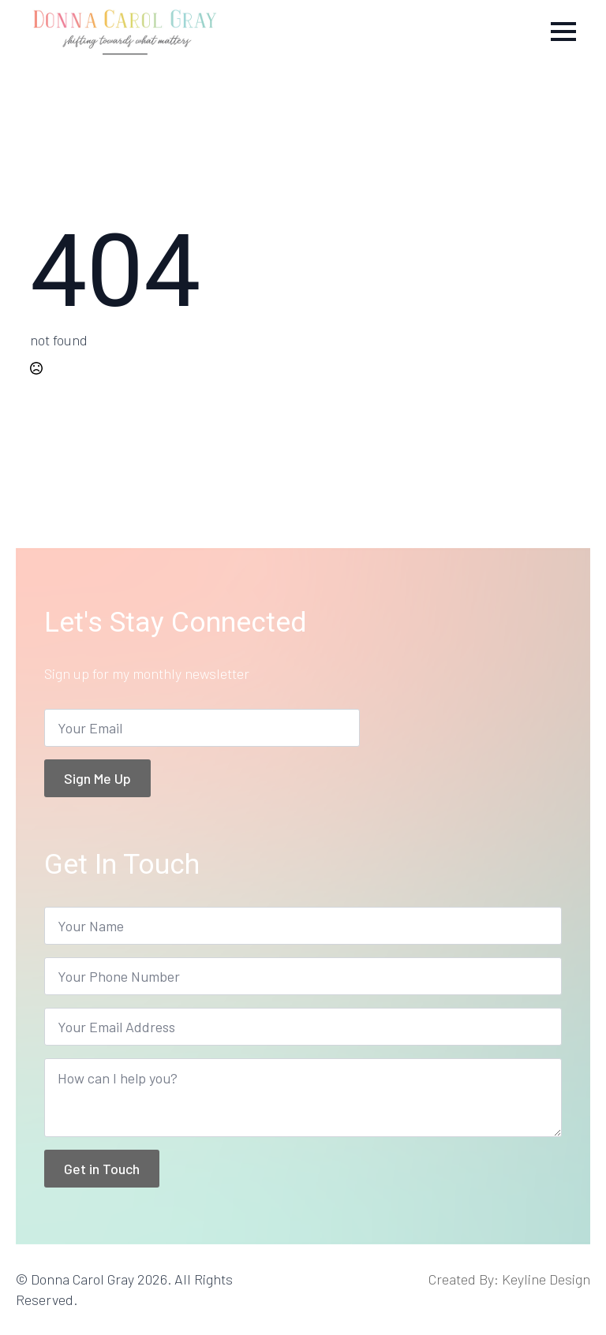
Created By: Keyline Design (509, 1279)
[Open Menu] (563, 31)
